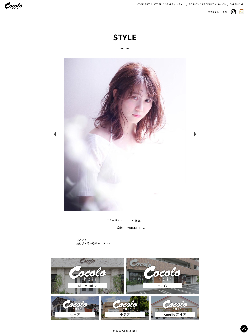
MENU (180, 4)
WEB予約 (214, 12)
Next (195, 134)
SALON (222, 4)
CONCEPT (143, 4)
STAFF (157, 4)
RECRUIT (208, 4)
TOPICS (194, 4)
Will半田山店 (136, 228)
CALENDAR (237, 4)
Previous (55, 134)
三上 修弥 (134, 221)
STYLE (169, 4)
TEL (225, 12)
